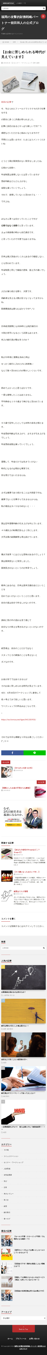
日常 (34, 63)
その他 (6, 1150)
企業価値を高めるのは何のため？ (13, 992)
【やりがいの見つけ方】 (23, 768)
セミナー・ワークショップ (23, 63)
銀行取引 (10, 1029)
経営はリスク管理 (21, 891)
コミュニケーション (11, 1156)
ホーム (10, 1339)
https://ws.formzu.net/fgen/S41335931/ (18, 719)
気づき (12, 995)
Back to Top (23, 1329)
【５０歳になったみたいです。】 (27, 872)
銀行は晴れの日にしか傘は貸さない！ (15, 1026)
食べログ (7, 1219)
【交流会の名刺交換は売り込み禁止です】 (29, 1291)
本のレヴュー (9, 1194)
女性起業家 (8, 1175)
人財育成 (6, 995)
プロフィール (21, 1339)
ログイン (27, 926)
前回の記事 (6, 102)
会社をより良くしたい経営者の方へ (14, 1059)
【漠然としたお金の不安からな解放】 (16, 788)
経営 (37, 63)
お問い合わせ (34, 1339)
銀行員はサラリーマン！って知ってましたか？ (18, 1093)
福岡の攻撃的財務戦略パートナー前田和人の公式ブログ (20, 22)
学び (5, 1181)
